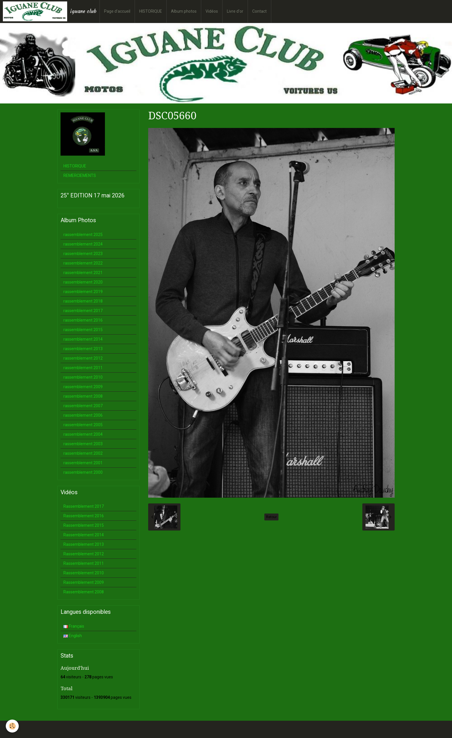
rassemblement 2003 (83, 443)
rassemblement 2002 (83, 453)
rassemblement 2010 (83, 377)
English (72, 635)
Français (73, 626)
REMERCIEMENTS (79, 175)
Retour (271, 517)
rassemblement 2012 (83, 358)
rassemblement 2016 (83, 320)
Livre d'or (235, 11)
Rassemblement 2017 (83, 506)
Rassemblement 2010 (83, 573)
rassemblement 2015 (83, 329)
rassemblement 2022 (83, 263)
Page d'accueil (117, 11)
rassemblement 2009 (83, 386)
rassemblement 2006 (83, 415)
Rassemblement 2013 (83, 544)
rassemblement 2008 (83, 396)
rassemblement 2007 (83, 405)
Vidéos (212, 11)
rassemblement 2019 (83, 291)
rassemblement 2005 (83, 424)
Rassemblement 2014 (83, 535)
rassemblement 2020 (83, 282)
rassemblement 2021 (83, 272)
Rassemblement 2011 (83, 563)
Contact (259, 11)
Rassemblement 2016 (83, 516)
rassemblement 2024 (83, 244)
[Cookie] (12, 726)
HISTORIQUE (150, 11)
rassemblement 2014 (83, 339)
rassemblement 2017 (83, 310)
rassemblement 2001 (83, 462)
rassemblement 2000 (83, 472)
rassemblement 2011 (83, 367)
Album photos (184, 11)
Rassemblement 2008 (83, 592)
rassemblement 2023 (83, 253)
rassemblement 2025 (83, 234)
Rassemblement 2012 (83, 554)
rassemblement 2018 (83, 301)
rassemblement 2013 (83, 348)
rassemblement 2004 (83, 434)
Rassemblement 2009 (83, 582)
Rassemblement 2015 (83, 525)
